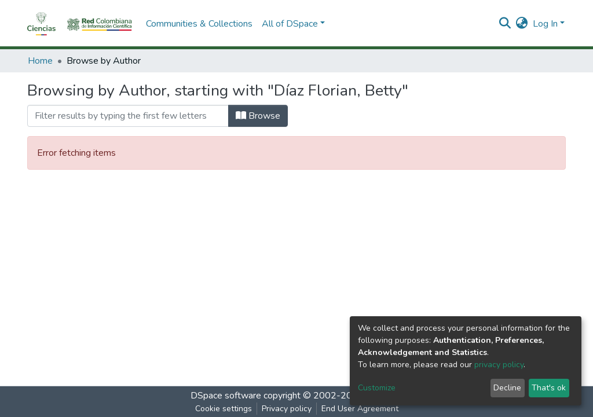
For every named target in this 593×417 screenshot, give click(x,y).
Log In (545, 23)
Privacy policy (287, 408)
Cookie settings (223, 408)
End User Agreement (359, 408)
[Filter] (128, 116)
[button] (522, 24)
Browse (258, 115)
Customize (377, 387)
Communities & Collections (199, 23)
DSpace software (226, 395)
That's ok (549, 387)
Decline (507, 387)
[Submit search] (505, 24)
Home (40, 60)
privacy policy (499, 364)
